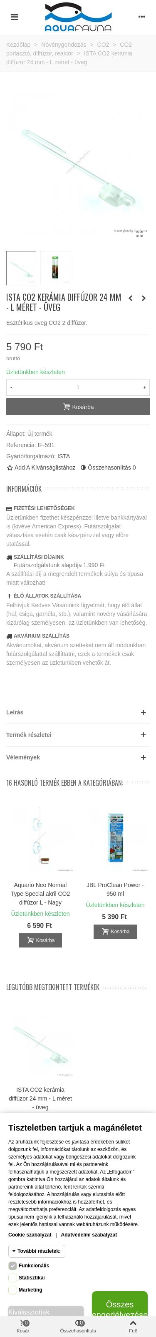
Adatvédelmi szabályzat (89, 1235)
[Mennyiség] (78, 387)
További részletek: (39, 1251)
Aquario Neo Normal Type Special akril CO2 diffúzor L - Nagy (40, 894)
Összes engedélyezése (120, 1309)
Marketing (30, 1290)
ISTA (63, 456)
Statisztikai (32, 1278)
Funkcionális (34, 1266)
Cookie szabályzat (29, 1235)
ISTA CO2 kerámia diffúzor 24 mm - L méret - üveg (40, 1098)
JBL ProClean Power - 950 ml (115, 889)
